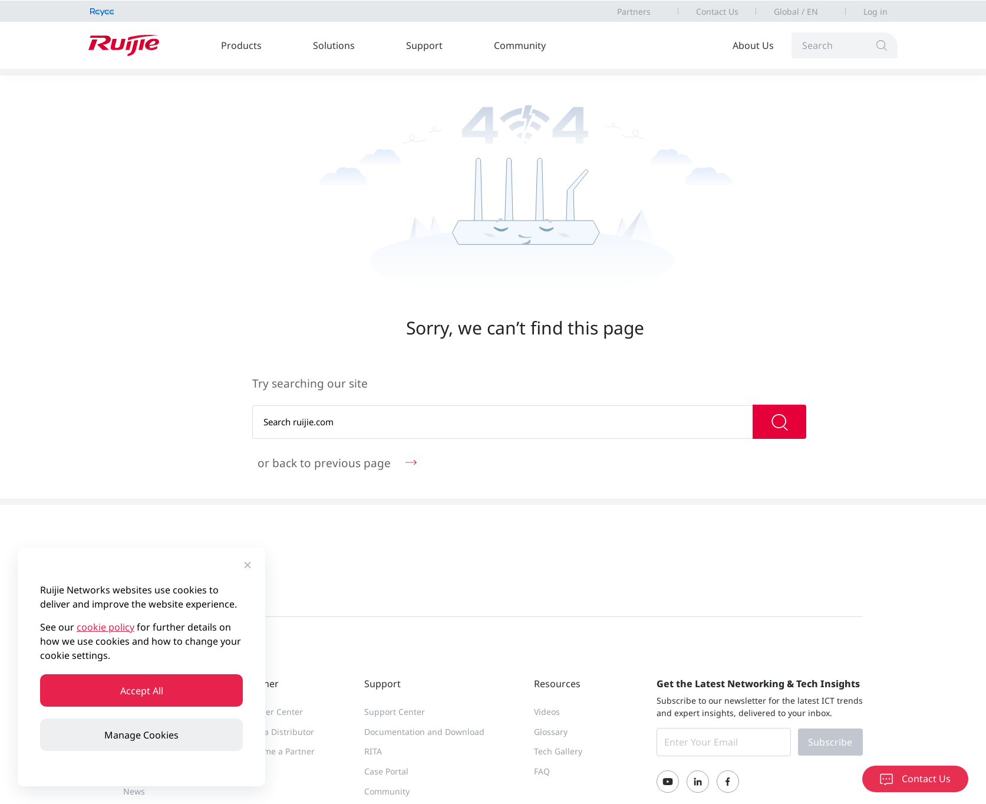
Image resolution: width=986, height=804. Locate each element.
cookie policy (105, 627)
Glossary (551, 731)
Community (520, 45)
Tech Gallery (558, 751)
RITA (373, 751)
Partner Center (274, 711)
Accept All (141, 690)
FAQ (542, 771)
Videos (547, 711)
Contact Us (717, 11)
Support (424, 45)
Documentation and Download (424, 731)
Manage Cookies (141, 734)
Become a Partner (280, 751)
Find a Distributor (279, 731)
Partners (634, 11)
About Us (753, 45)
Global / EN (796, 11)
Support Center (394, 711)
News (134, 791)
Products (241, 45)
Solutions (334, 45)
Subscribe (830, 742)
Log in (875, 11)
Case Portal (386, 771)
